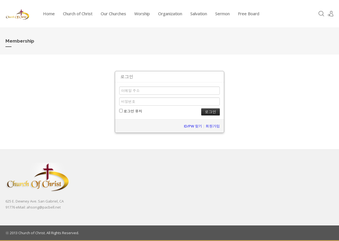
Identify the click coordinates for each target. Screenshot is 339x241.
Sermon (222, 13)
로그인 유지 (130, 111)
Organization (170, 13)
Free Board (248, 13)
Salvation (198, 13)
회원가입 (213, 126)
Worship (142, 13)
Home (49, 13)
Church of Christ (77, 13)
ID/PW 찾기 (193, 126)
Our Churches (113, 13)
